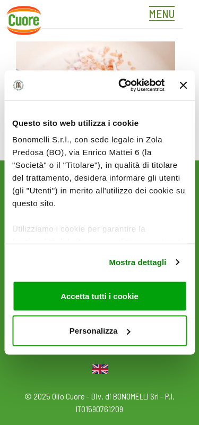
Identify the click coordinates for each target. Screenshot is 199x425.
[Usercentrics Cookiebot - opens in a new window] (123, 85)
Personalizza (100, 330)
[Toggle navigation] (164, 15)
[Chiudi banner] (183, 85)
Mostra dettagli (137, 262)
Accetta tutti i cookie (99, 295)
